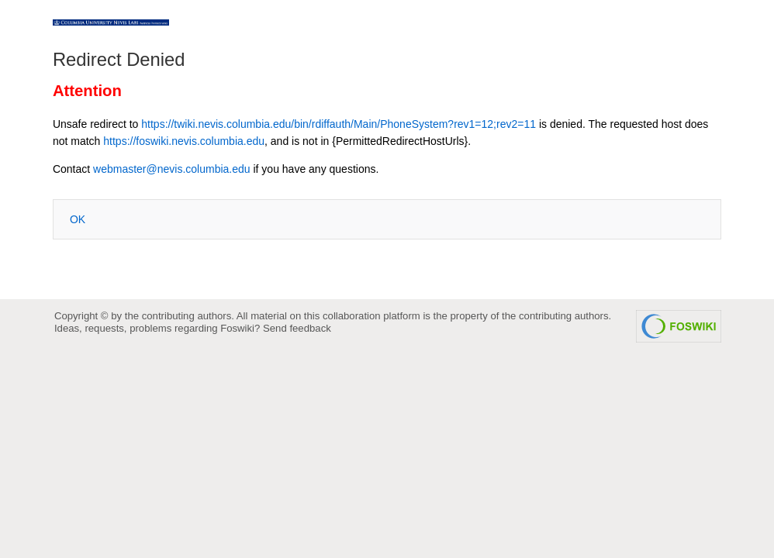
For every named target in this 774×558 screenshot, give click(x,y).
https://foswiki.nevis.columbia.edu (183, 141)
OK (77, 219)
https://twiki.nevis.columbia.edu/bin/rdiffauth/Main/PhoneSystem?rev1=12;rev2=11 (338, 124)
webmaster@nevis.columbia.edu (172, 169)
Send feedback (297, 328)
